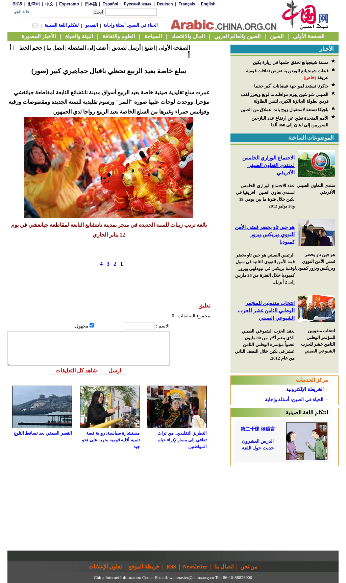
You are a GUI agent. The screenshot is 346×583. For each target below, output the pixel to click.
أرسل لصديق (126, 48)
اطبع (149, 48)
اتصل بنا (55, 48)
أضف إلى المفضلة (88, 48)
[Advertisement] (284, 508)
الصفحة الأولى (174, 48)
